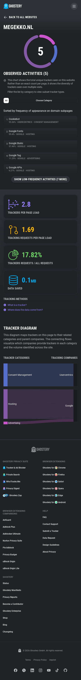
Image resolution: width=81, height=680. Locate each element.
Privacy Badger (10, 554)
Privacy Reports (10, 597)
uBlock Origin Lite (11, 568)
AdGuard (7, 520)
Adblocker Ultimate (11, 534)
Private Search (11, 474)
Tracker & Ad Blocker (14, 467)
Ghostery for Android (54, 502)
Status (6, 583)
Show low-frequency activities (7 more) (40, 179)
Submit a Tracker (50, 531)
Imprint (52, 660)
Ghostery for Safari (53, 481)
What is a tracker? (15, 305)
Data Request (49, 538)
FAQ (44, 517)
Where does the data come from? (23, 309)
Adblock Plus (9, 527)
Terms (28, 660)
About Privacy (49, 552)
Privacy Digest (11, 488)
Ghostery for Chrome (54, 467)
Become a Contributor (13, 604)
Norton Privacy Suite (12, 541)
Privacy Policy (40, 660)
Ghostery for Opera (53, 488)
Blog (5, 625)
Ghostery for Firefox (54, 474)
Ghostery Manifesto (12, 590)
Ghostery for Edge (53, 495)
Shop (5, 618)
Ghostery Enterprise (12, 611)
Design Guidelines (51, 545)
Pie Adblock (8, 547)
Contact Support (50, 524)
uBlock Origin (9, 561)
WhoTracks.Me (11, 481)
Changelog (8, 632)
